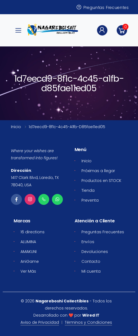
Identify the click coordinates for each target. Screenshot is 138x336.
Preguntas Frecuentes (102, 7)
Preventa (90, 200)
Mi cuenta (91, 271)
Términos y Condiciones (88, 322)
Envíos (87, 241)
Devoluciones (94, 251)
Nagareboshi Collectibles (62, 301)
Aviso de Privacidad (39, 322)
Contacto (90, 261)
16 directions (32, 232)
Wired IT (90, 315)
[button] (122, 30)
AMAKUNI (28, 251)
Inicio (16, 126)
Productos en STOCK (101, 180)
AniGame (29, 261)
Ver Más (28, 271)
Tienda (88, 190)
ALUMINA (28, 241)
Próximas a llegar (98, 170)
